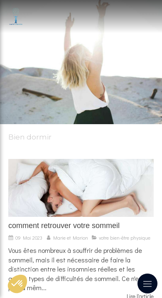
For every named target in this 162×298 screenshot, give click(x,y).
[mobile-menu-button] (147, 283)
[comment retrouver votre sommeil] (81, 188)
